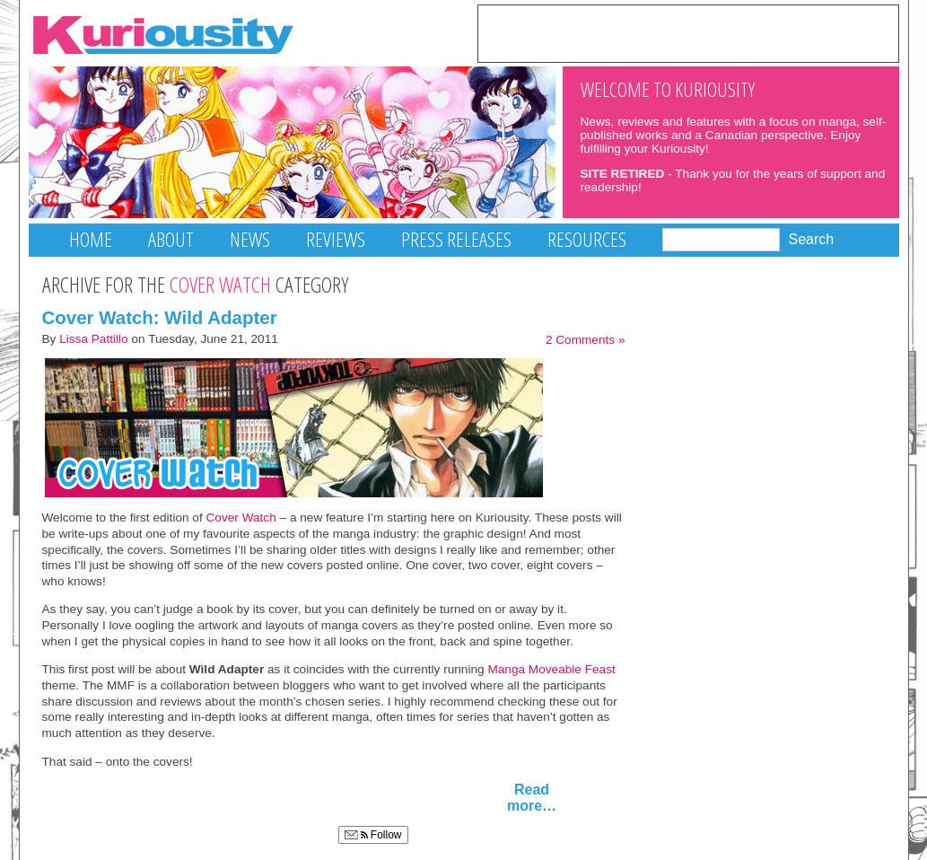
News (250, 239)
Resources (586, 239)
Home (90, 239)
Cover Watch (241, 517)
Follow (373, 835)
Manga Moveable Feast (551, 669)
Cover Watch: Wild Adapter (159, 317)
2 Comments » (585, 340)
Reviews (335, 239)
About (171, 239)
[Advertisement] (688, 32)
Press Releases (456, 239)
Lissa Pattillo (93, 339)
